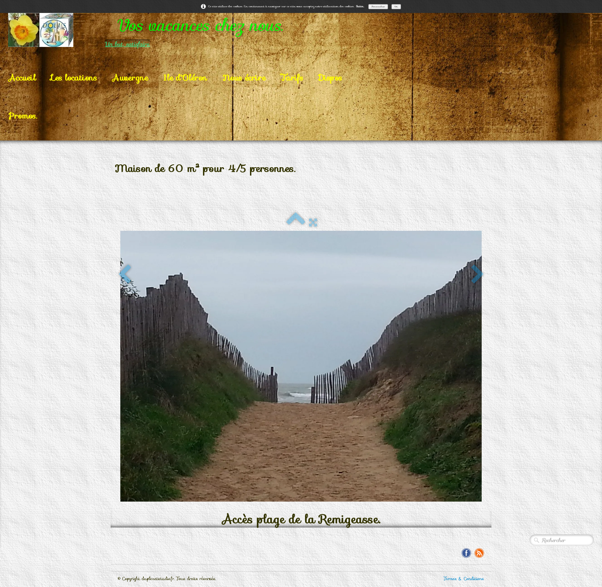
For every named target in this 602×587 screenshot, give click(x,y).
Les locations (74, 77)
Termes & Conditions (464, 579)
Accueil (22, 77)
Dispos (330, 77)
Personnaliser (378, 6)
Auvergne (130, 77)
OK (396, 6)
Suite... (360, 6)
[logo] (178, 30)
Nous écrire (243, 77)
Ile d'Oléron (185, 77)
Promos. (23, 115)
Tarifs (292, 77)
